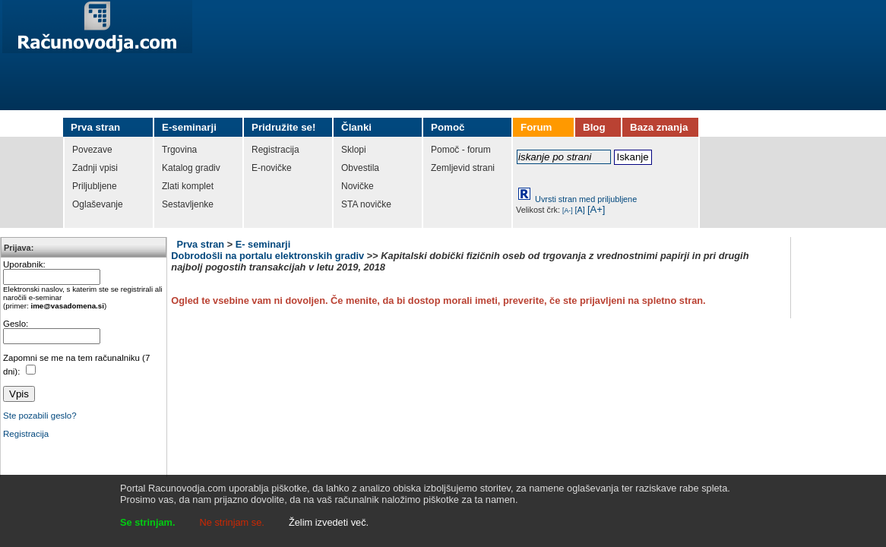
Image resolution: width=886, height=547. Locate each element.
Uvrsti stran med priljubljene (586, 199)
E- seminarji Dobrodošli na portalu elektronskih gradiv (267, 250)
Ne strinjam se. (232, 522)
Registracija (26, 433)
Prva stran (200, 244)
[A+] (596, 209)
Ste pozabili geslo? (40, 415)
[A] (580, 209)
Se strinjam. (148, 522)
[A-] (567, 210)
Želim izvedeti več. (329, 522)
